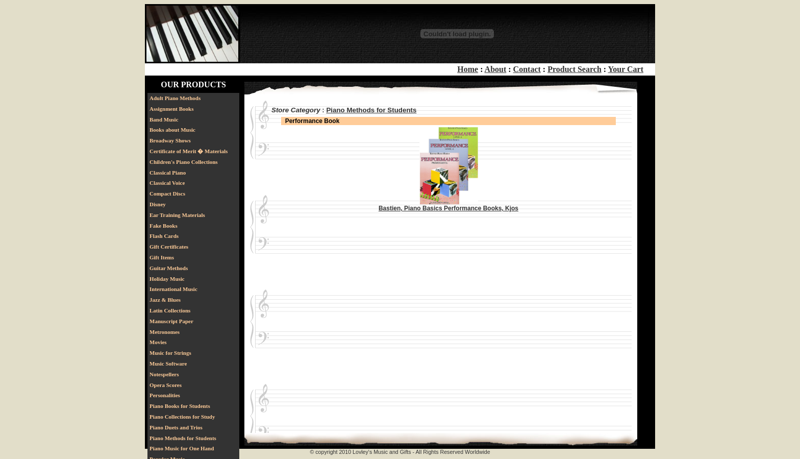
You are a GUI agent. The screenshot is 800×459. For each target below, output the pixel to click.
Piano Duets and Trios (176, 427)
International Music (173, 289)
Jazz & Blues (165, 300)
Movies (158, 342)
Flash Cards (164, 236)
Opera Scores (165, 385)
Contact (527, 69)
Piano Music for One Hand (181, 448)
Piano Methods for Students (182, 438)
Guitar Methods (168, 268)
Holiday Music (167, 279)
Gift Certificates (168, 247)
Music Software (168, 363)
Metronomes (164, 332)
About (496, 69)
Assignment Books (171, 109)
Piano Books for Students (179, 406)
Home (467, 69)
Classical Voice (167, 183)
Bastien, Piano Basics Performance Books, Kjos (448, 208)
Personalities (164, 395)
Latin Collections (169, 310)
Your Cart (625, 69)
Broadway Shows (170, 140)
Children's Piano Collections (183, 162)
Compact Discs (167, 193)
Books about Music (172, 130)
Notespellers (164, 374)
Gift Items (161, 257)
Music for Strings (170, 353)
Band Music (164, 119)
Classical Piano (167, 173)
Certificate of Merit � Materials (188, 151)
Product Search (574, 69)
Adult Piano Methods (175, 98)
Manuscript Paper (171, 321)
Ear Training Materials (177, 215)
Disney (157, 204)
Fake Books (163, 226)
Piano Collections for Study (182, 417)
